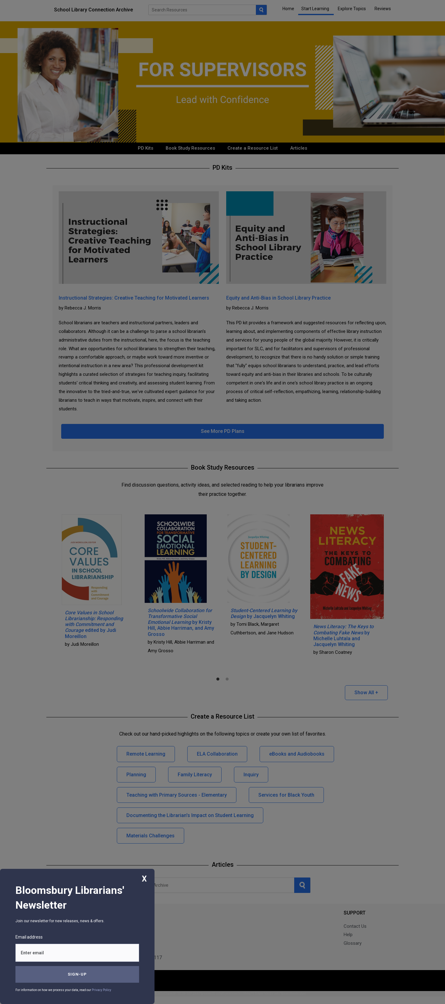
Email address (29, 937)
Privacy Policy (101, 990)
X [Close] (144, 879)
